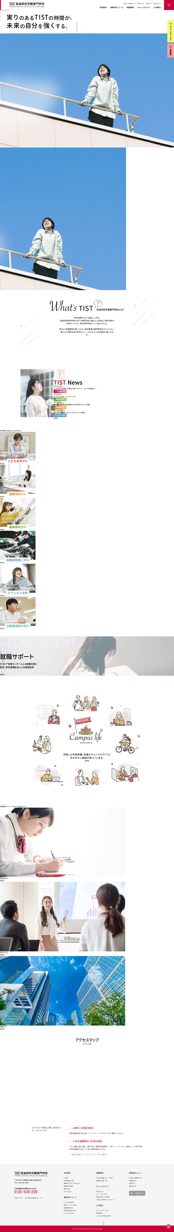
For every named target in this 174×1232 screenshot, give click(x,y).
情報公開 (67, 1189)
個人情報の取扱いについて (34, 1198)
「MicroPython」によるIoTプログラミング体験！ (69, 412)
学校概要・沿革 (69, 1181)
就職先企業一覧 (101, 1181)
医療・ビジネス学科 (70, 1205)
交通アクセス (18, 1198)
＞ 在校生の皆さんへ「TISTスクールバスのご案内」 (88, 1154)
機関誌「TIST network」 (72, 1183)
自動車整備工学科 (70, 1210)
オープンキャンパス (102, 1210)
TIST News (68, 1191)
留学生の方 (157, 3)
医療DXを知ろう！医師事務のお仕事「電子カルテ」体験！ (72, 404)
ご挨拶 (66, 1178)
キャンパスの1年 (101, 1194)
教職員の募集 (68, 1186)
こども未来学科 (69, 1202)
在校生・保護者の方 (129, 3)
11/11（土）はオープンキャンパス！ (65, 396)
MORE (56, 418)
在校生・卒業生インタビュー (105, 1199)
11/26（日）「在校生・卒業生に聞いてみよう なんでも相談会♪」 (75, 388)
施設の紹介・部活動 (102, 1197)
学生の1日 (99, 1191)
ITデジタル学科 (69, 1213)
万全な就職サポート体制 (104, 1178)
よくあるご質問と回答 (103, 1216)
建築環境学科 (68, 1208)
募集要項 (99, 1213)
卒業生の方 (140, 3)
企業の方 (149, 3)
